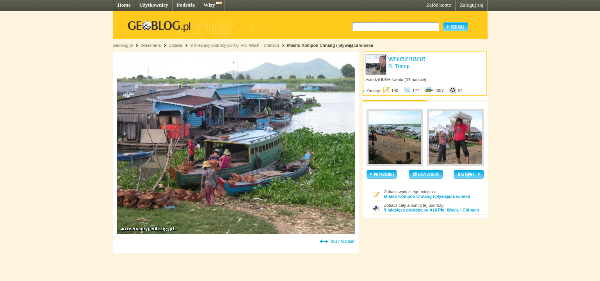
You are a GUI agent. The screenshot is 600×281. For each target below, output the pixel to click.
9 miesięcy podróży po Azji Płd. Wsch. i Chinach (235, 45)
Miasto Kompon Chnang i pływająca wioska (330, 45)
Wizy (209, 5)
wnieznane (151, 45)
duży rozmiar (343, 241)
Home (124, 5)
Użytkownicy (153, 5)
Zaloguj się (471, 5)
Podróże (186, 5)
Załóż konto (438, 5)
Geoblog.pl (123, 45)
